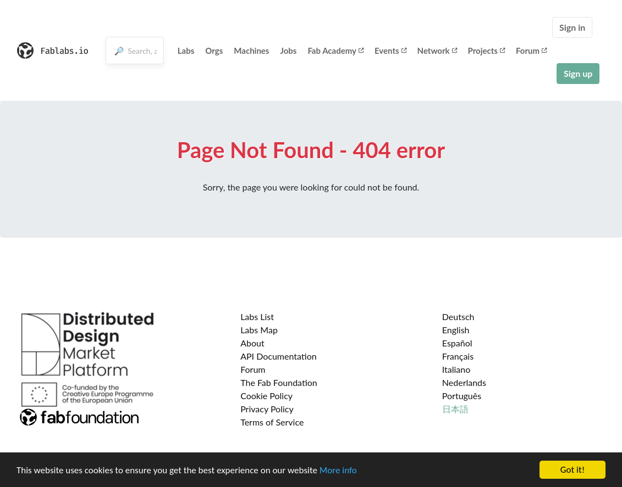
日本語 (455, 409)
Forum (531, 50)
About (252, 343)
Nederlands (464, 382)
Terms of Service (272, 422)
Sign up (578, 73)
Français (458, 356)
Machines (251, 50)
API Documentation (278, 356)
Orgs (214, 50)
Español (457, 343)
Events (390, 50)
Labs (186, 50)
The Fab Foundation (278, 382)
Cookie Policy (266, 395)
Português (461, 395)
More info (338, 470)
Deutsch (458, 316)
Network (437, 50)
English (456, 329)
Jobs (288, 50)
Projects (486, 50)
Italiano (456, 369)
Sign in (572, 27)
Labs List (257, 316)
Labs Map (259, 329)
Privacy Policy (267, 409)
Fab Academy (335, 50)
